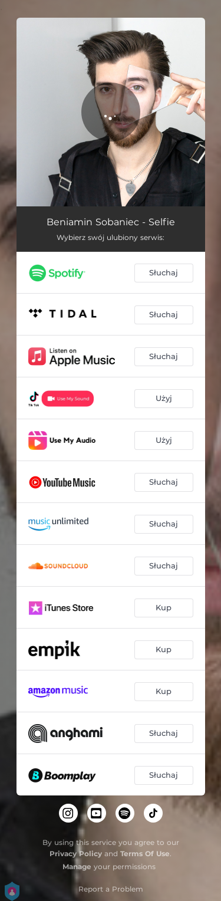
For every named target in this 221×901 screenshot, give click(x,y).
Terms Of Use (145, 853)
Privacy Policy (76, 853)
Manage (76, 866)
